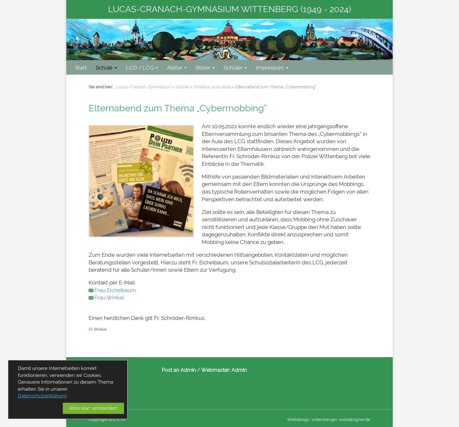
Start (81, 67)
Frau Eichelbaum (115, 290)
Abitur (177, 67)
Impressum (272, 67)
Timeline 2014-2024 (212, 87)
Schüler (235, 67)
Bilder (205, 67)
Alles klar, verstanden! (93, 408)
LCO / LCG (142, 67)
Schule (106, 67)
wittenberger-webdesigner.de (341, 419)
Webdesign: (299, 419)
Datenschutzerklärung (42, 396)
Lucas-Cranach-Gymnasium (143, 87)
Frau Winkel (109, 297)
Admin (239, 370)
